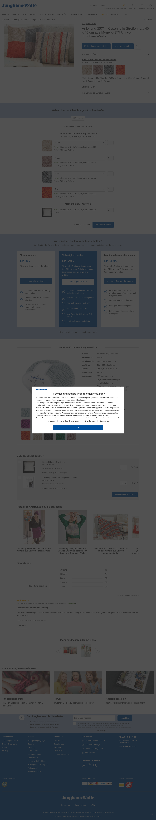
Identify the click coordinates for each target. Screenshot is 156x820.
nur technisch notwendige (70, 421)
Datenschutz (104, 421)
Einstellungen (90, 421)
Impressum (51, 421)
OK (78, 427)
